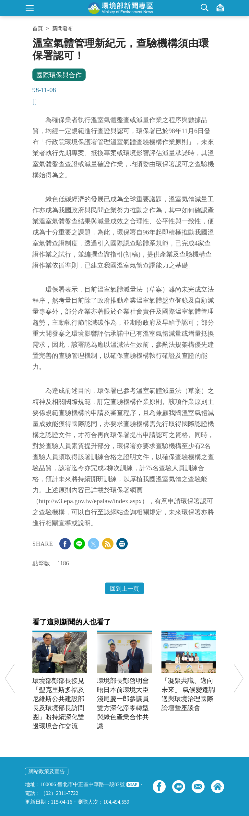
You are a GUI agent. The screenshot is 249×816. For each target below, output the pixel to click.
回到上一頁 (124, 588)
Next (238, 678)
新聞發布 (62, 28)
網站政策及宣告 (47, 771)
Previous (10, 678)
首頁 (37, 28)
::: (34, 39)
